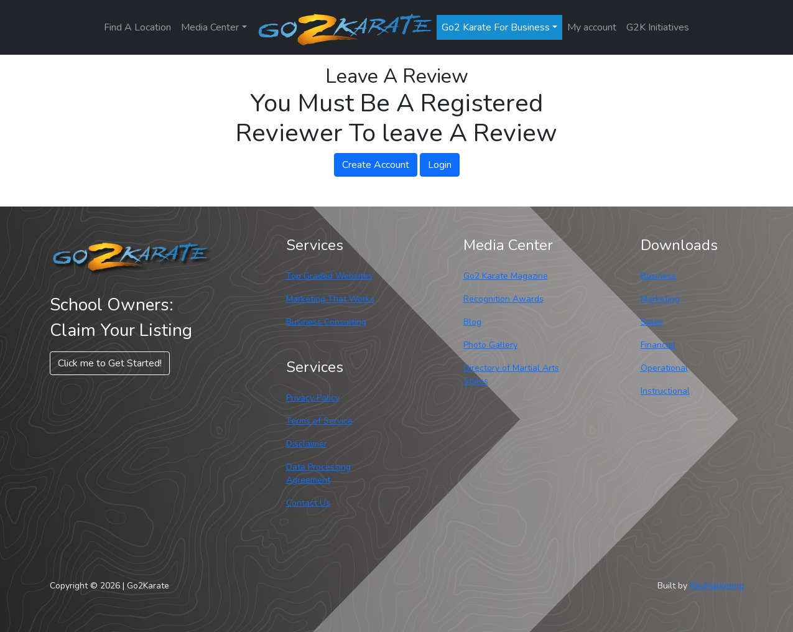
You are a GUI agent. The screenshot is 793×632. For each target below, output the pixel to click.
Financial (658, 345)
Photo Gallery (490, 345)
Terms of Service (319, 421)
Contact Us (308, 503)
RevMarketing (717, 586)
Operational (664, 368)
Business (658, 276)
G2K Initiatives (657, 27)
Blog (472, 322)
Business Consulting (326, 322)
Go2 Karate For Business (496, 27)
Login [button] (440, 165)
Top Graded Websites (329, 276)
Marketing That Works (330, 299)
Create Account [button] (375, 165)
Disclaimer (306, 444)
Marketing (660, 299)
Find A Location (137, 27)
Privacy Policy (313, 398)
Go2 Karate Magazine (505, 276)
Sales (652, 322)
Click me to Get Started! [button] (110, 363)
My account (591, 27)
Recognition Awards (503, 299)
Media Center (210, 27)
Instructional (665, 391)
